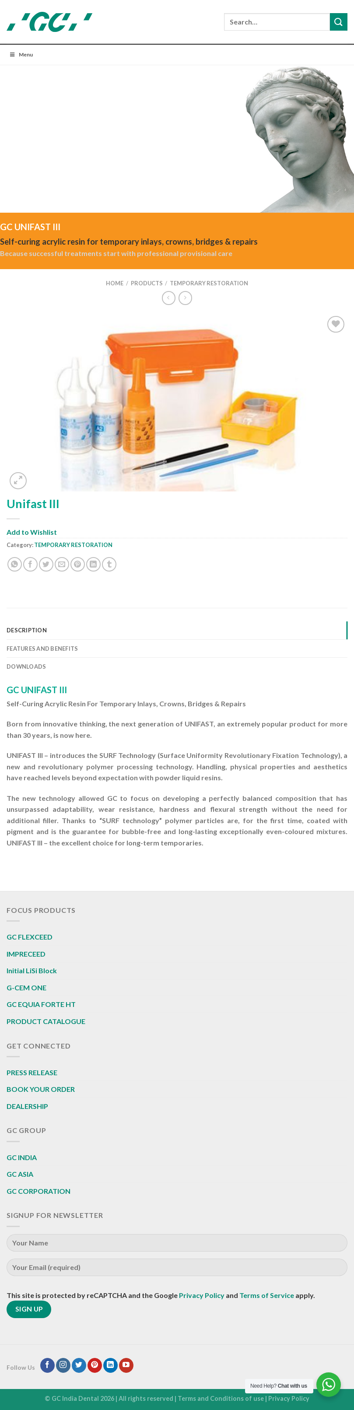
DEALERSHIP (27, 1106)
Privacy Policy (201, 1295)
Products (147, 283)
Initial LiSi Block (32, 970)
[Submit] (338, 21)
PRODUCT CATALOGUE (46, 1021)
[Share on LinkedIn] (93, 564)
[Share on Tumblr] (109, 564)
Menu (21, 54)
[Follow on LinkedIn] (110, 1365)
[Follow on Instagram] (63, 1365)
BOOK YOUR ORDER (41, 1089)
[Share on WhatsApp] (14, 564)
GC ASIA (20, 1174)
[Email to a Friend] (62, 564)
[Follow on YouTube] (126, 1365)
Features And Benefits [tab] (42, 648)
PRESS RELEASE (32, 1072)
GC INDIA (22, 1157)
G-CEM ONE (26, 987)
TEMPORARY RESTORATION (209, 283)
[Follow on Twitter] (79, 1365)
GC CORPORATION (38, 1191)
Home (114, 283)
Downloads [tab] (26, 666)
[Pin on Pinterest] (77, 564)
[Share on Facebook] (30, 564)
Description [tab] (27, 630)
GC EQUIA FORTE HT (41, 1004)
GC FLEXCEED (30, 937)
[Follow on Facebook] (47, 1365)
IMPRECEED (26, 954)
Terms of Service (266, 1295)
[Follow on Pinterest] (95, 1365)
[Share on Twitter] (46, 564)
